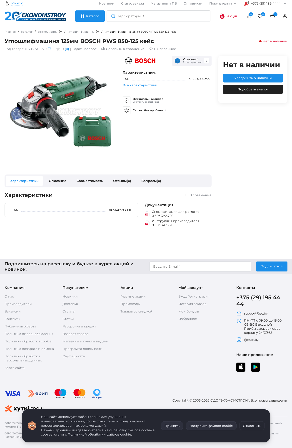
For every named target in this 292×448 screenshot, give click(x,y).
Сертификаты (73, 356)
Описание (57, 181)
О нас (9, 296)
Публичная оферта (20, 326)
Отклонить (252, 426)
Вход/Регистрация (194, 296)
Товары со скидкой (136, 311)
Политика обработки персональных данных (23, 358)
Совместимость (90, 181)
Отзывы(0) (122, 181)
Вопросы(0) (151, 181)
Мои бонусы (188, 311)
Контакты (12, 319)
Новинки (106, 3)
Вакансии (13, 311)
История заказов (192, 304)
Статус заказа (132, 3)
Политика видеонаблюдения (29, 334)
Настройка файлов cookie (211, 426)
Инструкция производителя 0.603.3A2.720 (172, 223)
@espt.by (247, 339)
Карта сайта (15, 368)
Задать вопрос (84, 49)
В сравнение (198, 195)
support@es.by (252, 313)
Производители (18, 304)
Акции (229, 16)
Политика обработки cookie (28, 341)
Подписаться (272, 266)
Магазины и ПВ (164, 3)
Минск (16, 3)
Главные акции (133, 296)
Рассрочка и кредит (79, 326)
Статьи (68, 319)
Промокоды (130, 304)
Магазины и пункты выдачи (85, 341)
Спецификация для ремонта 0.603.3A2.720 (172, 214)
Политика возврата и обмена (29, 349)
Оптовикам (193, 3)
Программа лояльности (82, 349)
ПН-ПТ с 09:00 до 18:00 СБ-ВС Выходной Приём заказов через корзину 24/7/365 (259, 326)
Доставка (70, 304)
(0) (67, 49)
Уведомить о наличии (253, 78)
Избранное (187, 319)
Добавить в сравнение (123, 49)
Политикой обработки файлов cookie (99, 434)
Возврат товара (75, 334)
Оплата (68, 311)
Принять (172, 426)
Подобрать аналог (252, 89)
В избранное (162, 49)
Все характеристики (140, 85)
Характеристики (24, 181)
